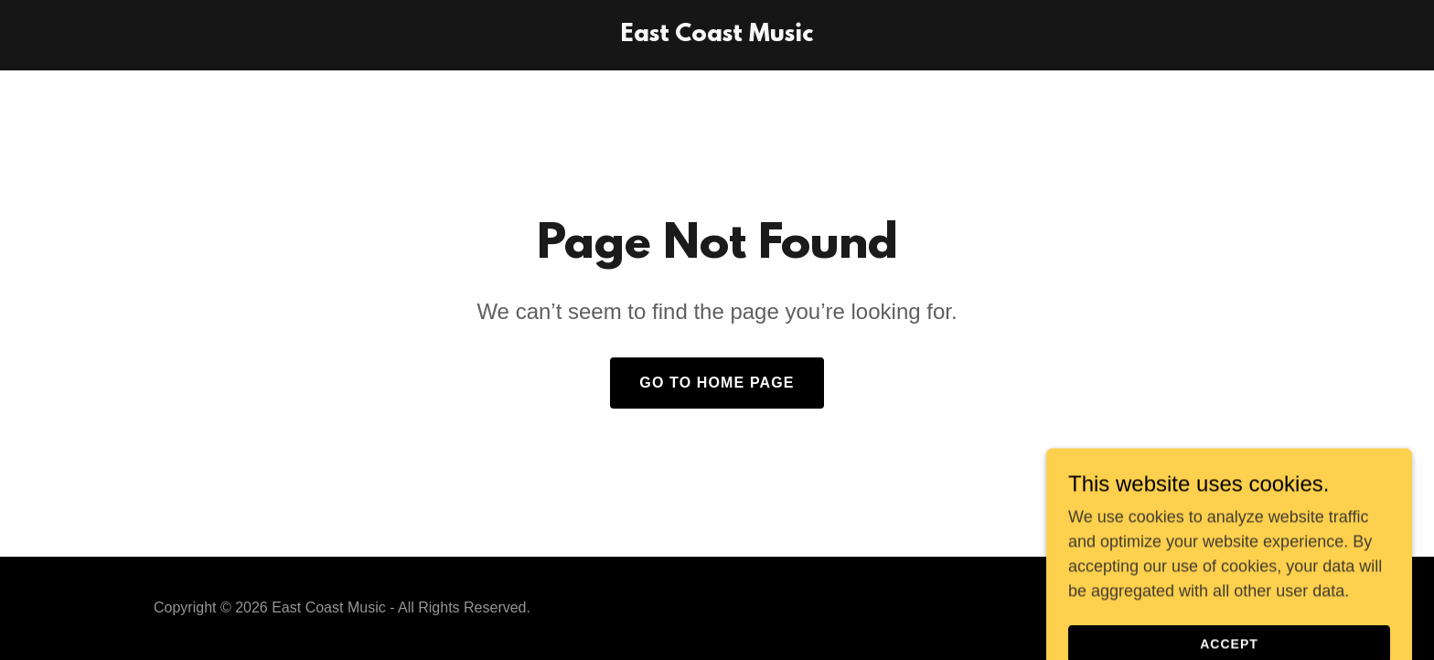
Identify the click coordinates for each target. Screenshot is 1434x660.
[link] (717, 36)
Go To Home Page (716, 382)
